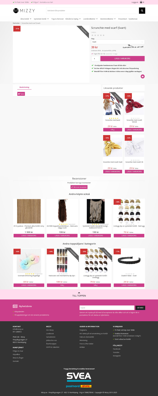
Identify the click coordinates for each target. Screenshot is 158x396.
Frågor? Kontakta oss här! (43, 2)
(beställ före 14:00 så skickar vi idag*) (127, 336)
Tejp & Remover (57, 19)
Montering (83, 340)
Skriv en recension (79, 187)
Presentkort (122, 19)
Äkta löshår (26, 18)
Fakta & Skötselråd (87, 337)
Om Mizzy (50, 330)
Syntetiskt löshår (42, 18)
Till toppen (79, 294)
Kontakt (16, 361)
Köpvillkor (16, 354)
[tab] (24, 87)
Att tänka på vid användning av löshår (94, 333)
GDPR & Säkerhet (52, 347)
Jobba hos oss (51, 340)
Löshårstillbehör (91, 18)
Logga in (135, 2)
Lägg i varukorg (122, 58)
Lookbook (50, 333)
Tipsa (21, 94)
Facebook (116, 349)
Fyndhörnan (133, 19)
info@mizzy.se (18, 329)
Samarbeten (50, 337)
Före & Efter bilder (86, 344)
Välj (112, 129)
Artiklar (82, 347)
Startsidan (16, 23)
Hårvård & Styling (73, 18)
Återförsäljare (51, 344)
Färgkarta (83, 330)
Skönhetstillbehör (108, 18)
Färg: (93, 39)
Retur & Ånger (18, 358)
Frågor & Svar (18, 351)
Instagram (117, 356)
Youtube (116, 352)
